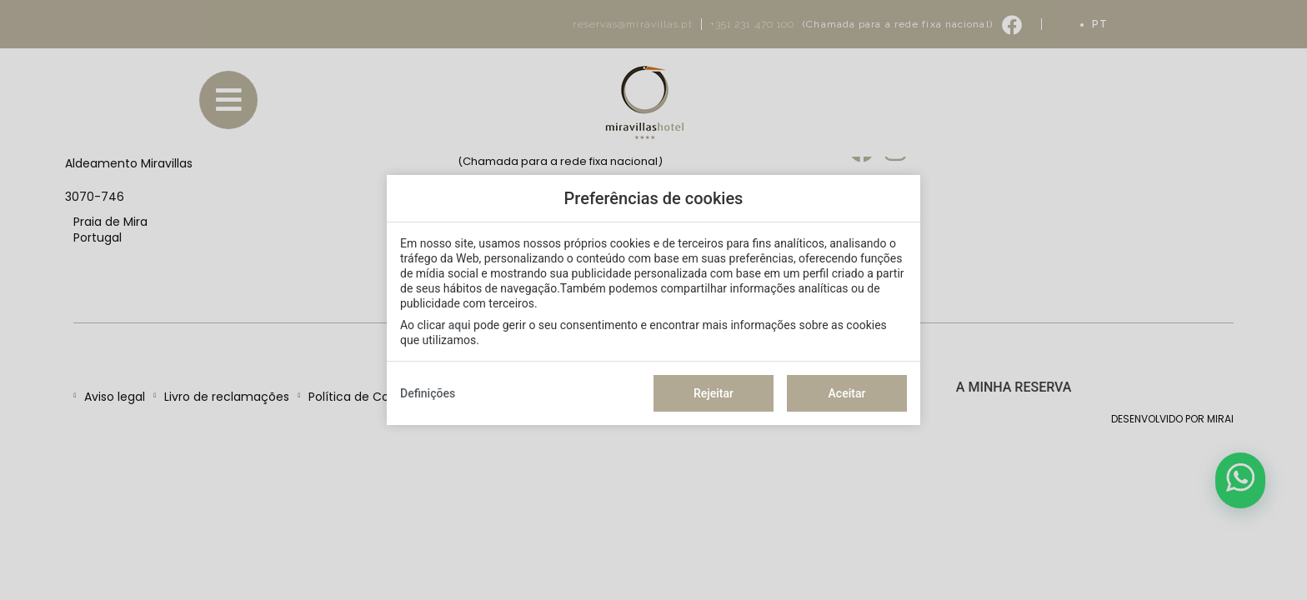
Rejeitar (714, 393)
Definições (427, 393)
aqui (459, 325)
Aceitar (847, 393)
